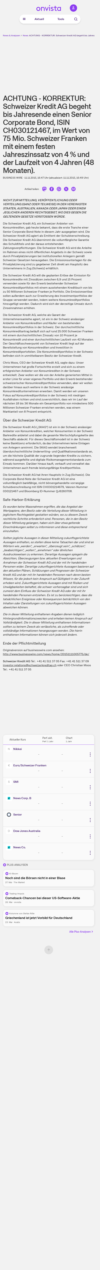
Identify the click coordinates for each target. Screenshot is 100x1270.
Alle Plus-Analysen (81, 931)
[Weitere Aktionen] (90, 754)
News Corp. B (22, 798)
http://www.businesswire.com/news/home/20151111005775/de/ (46, 654)
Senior (17, 814)
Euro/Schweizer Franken (29, 765)
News (25, 35)
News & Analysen (11, 35)
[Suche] (75, 19)
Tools (60, 19)
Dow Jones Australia (26, 831)
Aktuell (39, 19)
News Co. (19, 847)
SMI (16, 782)
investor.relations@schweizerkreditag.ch (30, 665)
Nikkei (17, 749)
